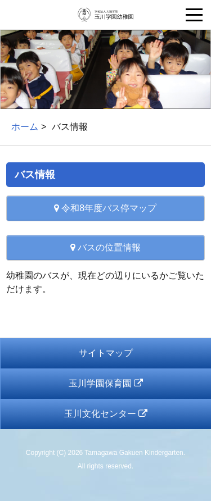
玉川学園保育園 (106, 383)
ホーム (24, 126)
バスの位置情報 (105, 247)
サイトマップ (106, 353)
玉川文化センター (105, 413)
